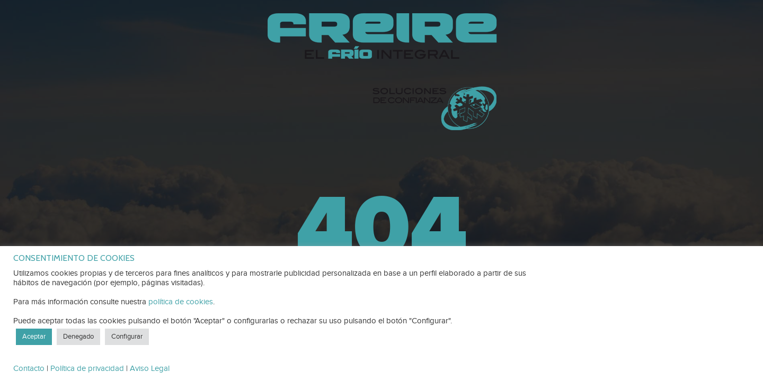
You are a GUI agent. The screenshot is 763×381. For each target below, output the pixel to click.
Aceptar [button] (34, 336)
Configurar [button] (127, 336)
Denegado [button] (78, 336)
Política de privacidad (87, 368)
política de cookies (180, 301)
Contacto (29, 368)
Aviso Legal (150, 368)
